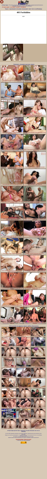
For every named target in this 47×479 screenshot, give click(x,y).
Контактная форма (19, 439)
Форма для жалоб (27, 439)
